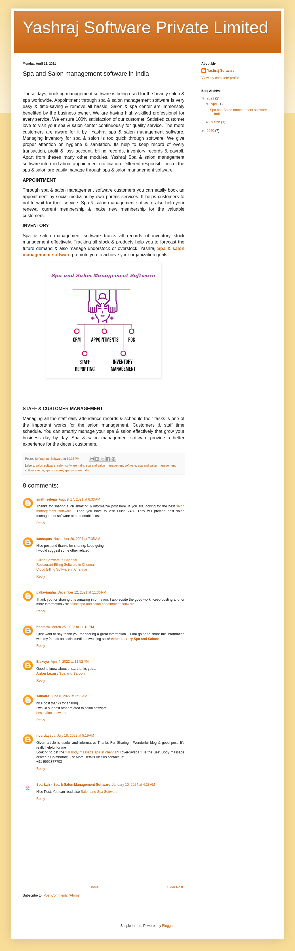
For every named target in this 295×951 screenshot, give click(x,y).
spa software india (77, 470)
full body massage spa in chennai (91, 752)
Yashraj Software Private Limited (145, 27)
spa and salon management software (111, 465)
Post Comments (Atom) (61, 895)
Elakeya (42, 662)
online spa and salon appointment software (101, 604)
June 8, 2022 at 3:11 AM (69, 696)
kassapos (44, 539)
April (214, 104)
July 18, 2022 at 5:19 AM (75, 736)
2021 (211, 98)
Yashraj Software (221, 71)
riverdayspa (45, 736)
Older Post (175, 887)
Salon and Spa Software (99, 792)
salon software (46, 465)
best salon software (51, 713)
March (216, 122)
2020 (211, 131)
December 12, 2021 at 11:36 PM (82, 592)
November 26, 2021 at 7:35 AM (77, 539)
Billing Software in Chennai (56, 560)
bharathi (43, 627)
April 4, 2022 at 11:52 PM (70, 662)
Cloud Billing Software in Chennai (61, 569)
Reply (40, 523)
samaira (42, 696)
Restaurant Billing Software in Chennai (65, 565)
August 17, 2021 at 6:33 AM (79, 499)
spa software (54, 470)
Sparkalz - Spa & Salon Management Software (73, 785)
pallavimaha (46, 592)
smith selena (46, 499)
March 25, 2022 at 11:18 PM (72, 627)
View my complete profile (220, 78)
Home (94, 887)
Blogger (168, 926)
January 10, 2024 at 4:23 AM (133, 785)
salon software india (70, 465)
